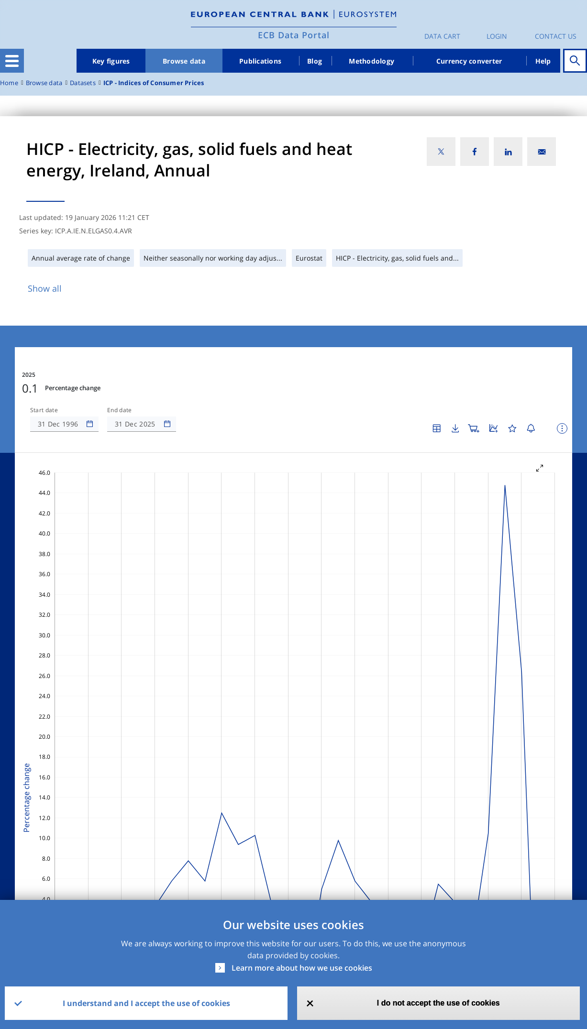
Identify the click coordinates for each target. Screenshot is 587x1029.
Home (9, 83)
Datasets (83, 83)
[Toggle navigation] (12, 61)
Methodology (371, 61)
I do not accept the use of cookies (438, 1003)
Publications (260, 61)
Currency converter (469, 61)
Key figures (111, 61)
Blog (314, 61)
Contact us (555, 36)
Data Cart (442, 36)
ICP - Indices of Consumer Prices (153, 83)
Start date (44, 410)
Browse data (184, 61)
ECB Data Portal (294, 35)
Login (497, 36)
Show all (45, 288)
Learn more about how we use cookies (302, 968)
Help (543, 61)
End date (119, 410)
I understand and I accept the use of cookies (146, 1003)
